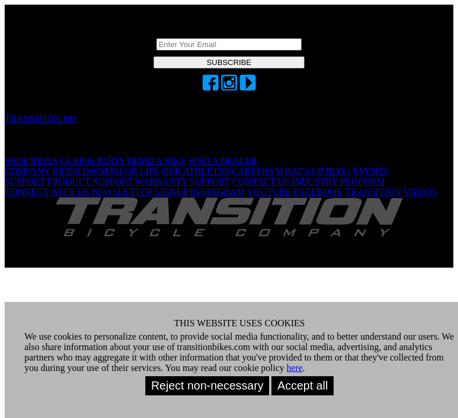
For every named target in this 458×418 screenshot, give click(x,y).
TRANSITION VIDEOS (391, 192)
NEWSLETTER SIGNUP (139, 192)
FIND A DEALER (222, 160)
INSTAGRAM (217, 192)
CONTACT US (260, 181)
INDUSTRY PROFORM (338, 181)
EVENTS (371, 171)
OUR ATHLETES (195, 171)
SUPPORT (25, 181)
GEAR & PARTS (92, 160)
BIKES (43, 160)
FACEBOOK (318, 192)
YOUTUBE (269, 192)
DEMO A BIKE (156, 160)
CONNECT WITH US (47, 192)
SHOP (16, 160)
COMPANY (27, 171)
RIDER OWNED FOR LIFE (105, 171)
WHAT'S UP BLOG (312, 171)
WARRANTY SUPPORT (182, 181)
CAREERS (252, 171)
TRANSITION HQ (40, 119)
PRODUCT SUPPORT (90, 181)
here (295, 368)
